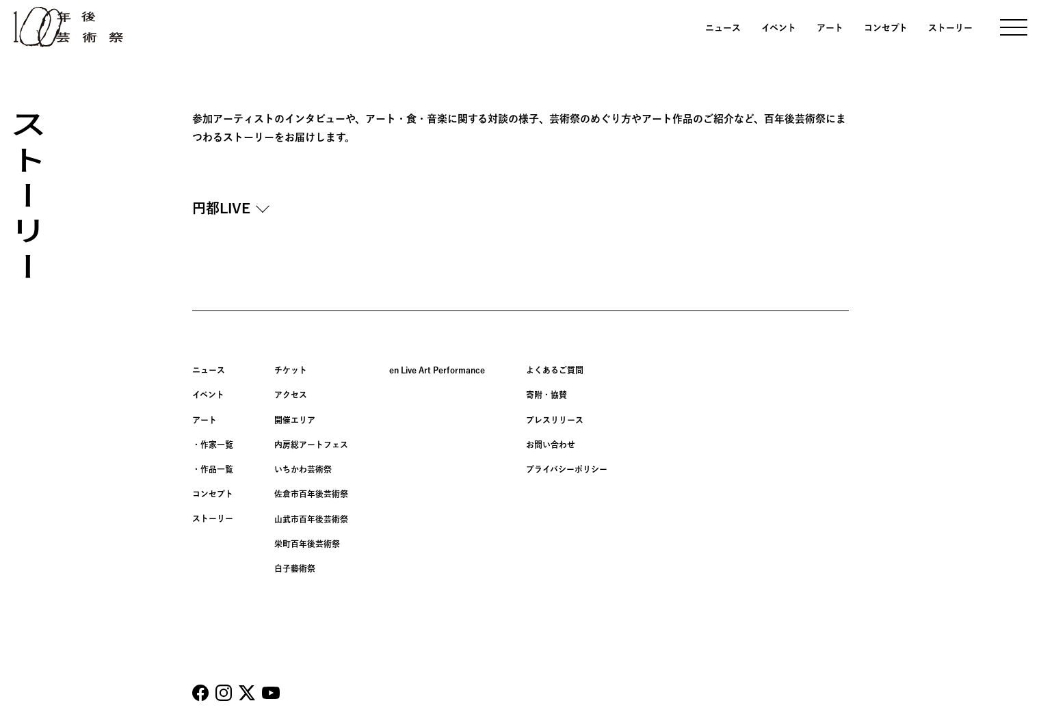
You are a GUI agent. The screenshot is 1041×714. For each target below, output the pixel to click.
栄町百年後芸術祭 (307, 542)
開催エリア (294, 419)
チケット (290, 370)
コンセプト (886, 27)
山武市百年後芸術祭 (311, 518)
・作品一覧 (212, 468)
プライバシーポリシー (566, 468)
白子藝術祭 (294, 567)
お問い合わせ (550, 444)
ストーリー (950, 27)
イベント (778, 27)
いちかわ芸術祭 (303, 468)
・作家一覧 (212, 444)
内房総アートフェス (311, 444)
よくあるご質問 (554, 370)
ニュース (723, 27)
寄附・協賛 (546, 395)
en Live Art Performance (437, 370)
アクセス (290, 395)
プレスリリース (554, 419)
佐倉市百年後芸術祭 (311, 493)
